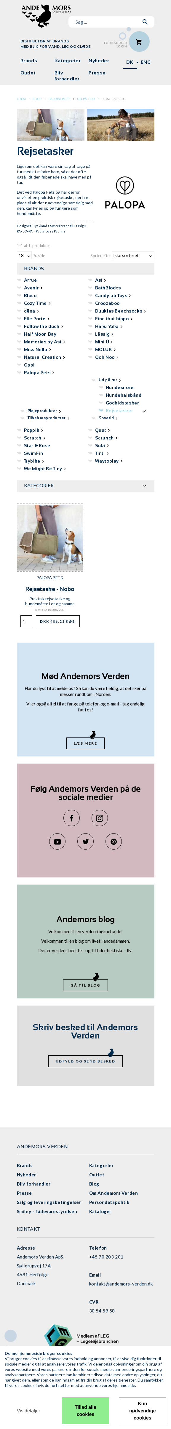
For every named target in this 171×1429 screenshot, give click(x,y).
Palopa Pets (60, 99)
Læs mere (85, 743)
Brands (28, 60)
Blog (94, 1183)
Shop (37, 99)
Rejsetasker (113, 99)
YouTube (57, 841)
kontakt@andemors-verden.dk (121, 1283)
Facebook (71, 818)
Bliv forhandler (67, 75)
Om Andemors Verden (113, 1193)
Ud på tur (86, 99)
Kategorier (68, 60)
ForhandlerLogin (115, 44)
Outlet (28, 72)
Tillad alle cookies (85, 1411)
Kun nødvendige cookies (142, 1410)
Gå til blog (85, 985)
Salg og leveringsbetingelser (49, 1202)
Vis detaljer (28, 1410)
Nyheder (99, 60)
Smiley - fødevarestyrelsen (47, 1211)
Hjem (21, 99)
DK (129, 62)
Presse (97, 72)
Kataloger (100, 1211)
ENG (146, 62)
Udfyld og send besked (85, 1061)
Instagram (100, 818)
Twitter (85, 841)
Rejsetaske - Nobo (49, 589)
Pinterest (114, 841)
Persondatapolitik (109, 1202)
